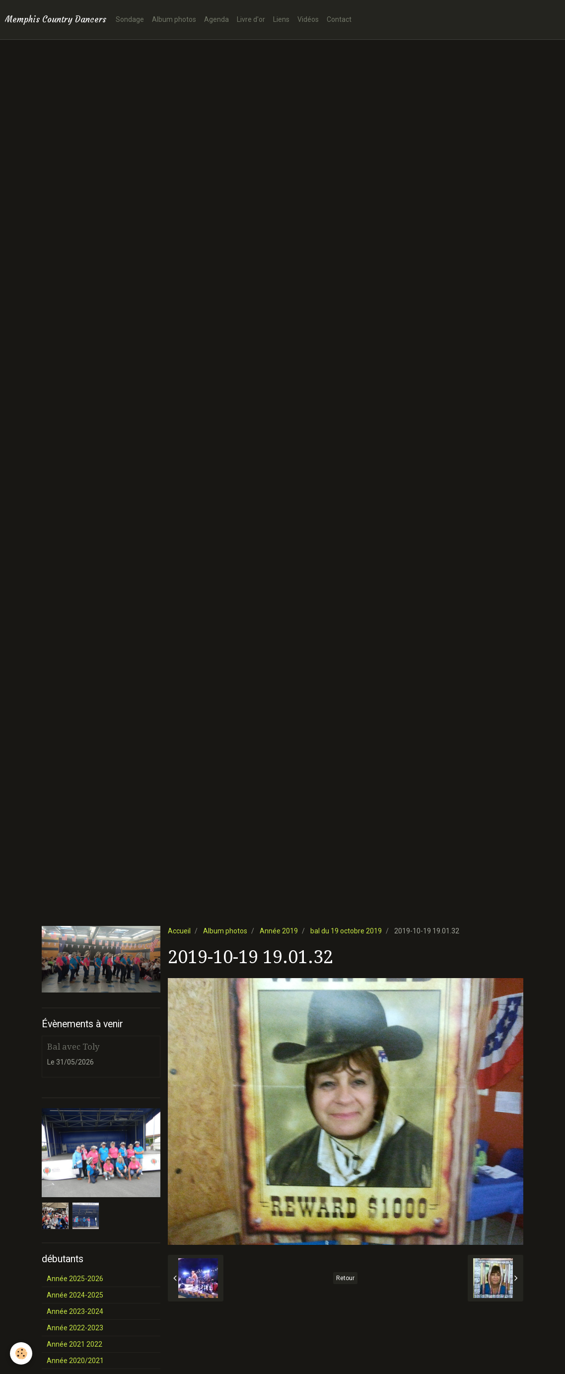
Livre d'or (251, 19)
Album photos (174, 19)
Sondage (130, 19)
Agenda (216, 19)
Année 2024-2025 (75, 1295)
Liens (281, 19)
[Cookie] (21, 1353)
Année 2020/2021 (75, 1361)
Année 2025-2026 (75, 1279)
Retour (345, 1278)
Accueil (179, 931)
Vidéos (308, 19)
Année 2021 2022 (74, 1344)
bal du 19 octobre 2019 (346, 931)
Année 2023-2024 (75, 1311)
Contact (339, 19)
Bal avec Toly (73, 1047)
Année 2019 (279, 931)
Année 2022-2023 (75, 1328)
